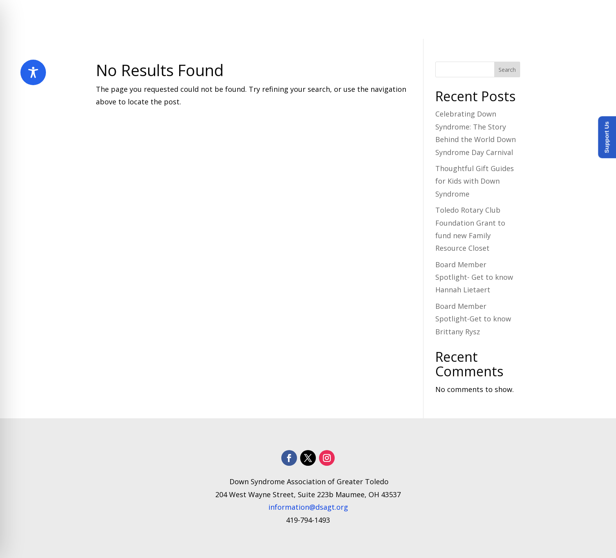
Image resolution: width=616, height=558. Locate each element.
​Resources (398, 19)
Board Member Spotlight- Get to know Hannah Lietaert (474, 277)
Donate (506, 19)
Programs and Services (323, 19)
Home (214, 19)
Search (507, 69)
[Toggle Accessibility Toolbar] (33, 72)
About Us (250, 19)
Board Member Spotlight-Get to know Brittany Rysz (473, 318)
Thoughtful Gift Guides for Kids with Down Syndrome (474, 181)
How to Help (455, 19)
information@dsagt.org (308, 507)
